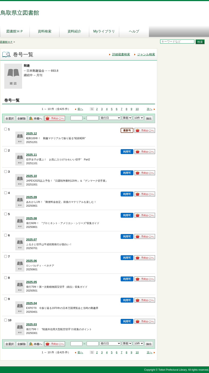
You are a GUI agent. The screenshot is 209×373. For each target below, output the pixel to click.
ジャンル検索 (146, 54)
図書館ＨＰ (14, 31)
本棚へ (38, 118)
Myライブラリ (104, 31)
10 (137, 109)
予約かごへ (57, 118)
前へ (80, 109)
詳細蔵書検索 (121, 54)
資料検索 (44, 31)
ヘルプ (134, 31)
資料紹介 (74, 31)
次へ (149, 109)
